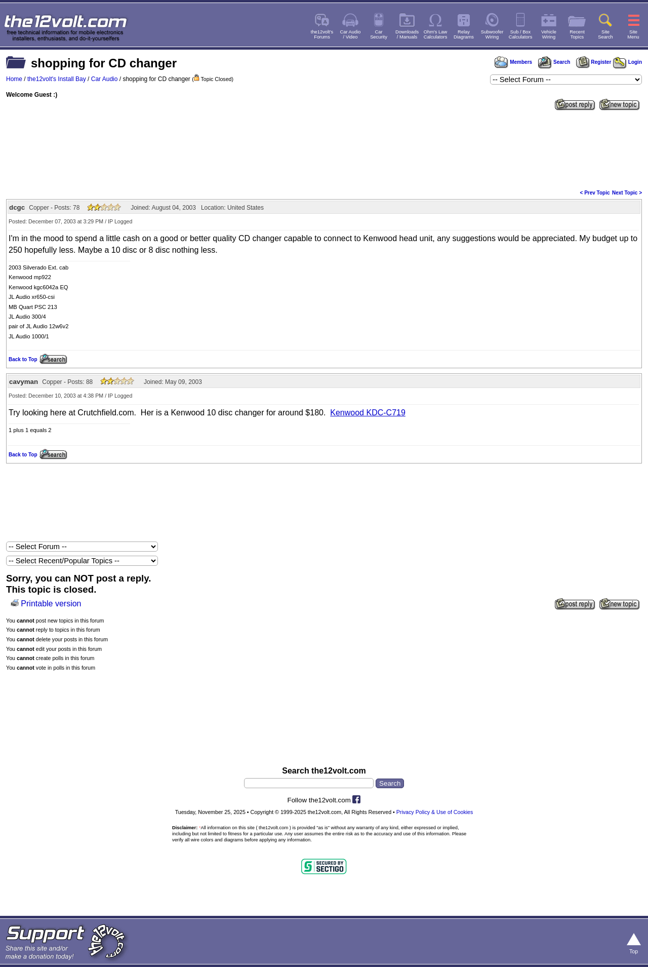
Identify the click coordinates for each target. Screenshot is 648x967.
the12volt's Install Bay (56, 79)
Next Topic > (627, 193)
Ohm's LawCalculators (436, 34)
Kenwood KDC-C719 (368, 412)
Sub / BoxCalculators (521, 34)
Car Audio (104, 79)
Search (554, 62)
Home (14, 79)
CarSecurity (378, 34)
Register (594, 62)
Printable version (51, 603)
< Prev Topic (595, 193)
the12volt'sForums (322, 34)
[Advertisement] (324, 149)
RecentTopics (577, 34)
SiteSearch (605, 34)
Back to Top (23, 359)
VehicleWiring (548, 34)
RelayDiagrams (464, 34)
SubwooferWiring (492, 34)
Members (513, 62)
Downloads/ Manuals (407, 34)
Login (627, 62)
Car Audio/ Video (350, 34)
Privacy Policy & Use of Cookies (434, 812)
